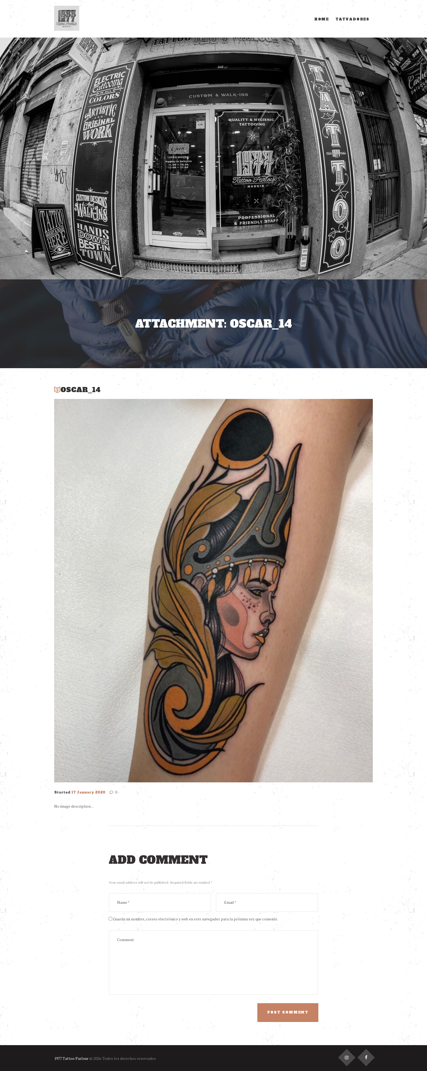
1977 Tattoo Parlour (71, 1058)
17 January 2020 (88, 792)
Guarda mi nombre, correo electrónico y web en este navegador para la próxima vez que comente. (195, 919)
